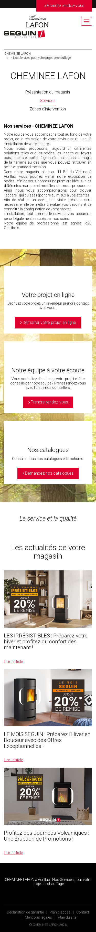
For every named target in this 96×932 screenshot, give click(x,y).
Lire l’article (13, 662)
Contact (82, 912)
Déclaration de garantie (25, 912)
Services (48, 100)
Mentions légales (38, 917)
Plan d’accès (60, 912)
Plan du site (67, 917)
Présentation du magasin (47, 92)
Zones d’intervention (47, 109)
